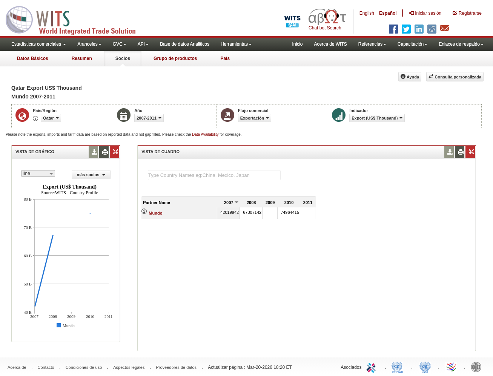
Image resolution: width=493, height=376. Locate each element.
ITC (372, 366)
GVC (119, 44)
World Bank (477, 366)
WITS (75, 19)
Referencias (372, 44)
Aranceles (89, 44)
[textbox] (214, 175)
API (143, 44)
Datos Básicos (32, 58)
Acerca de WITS (330, 44)
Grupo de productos (175, 58)
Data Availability (206, 134)
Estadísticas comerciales (38, 44)
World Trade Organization (451, 366)
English (366, 13)
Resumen (82, 58)
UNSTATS (425, 366)
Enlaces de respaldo (461, 44)
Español (388, 13)
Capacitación (412, 44)
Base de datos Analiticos (184, 44)
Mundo (155, 213)
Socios (122, 58)
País (225, 58)
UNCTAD (398, 366)
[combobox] (38, 173)
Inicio (297, 44)
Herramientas (236, 44)
